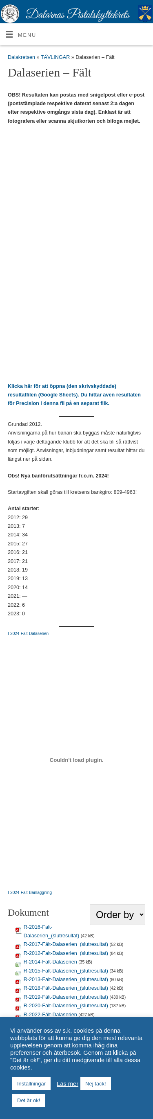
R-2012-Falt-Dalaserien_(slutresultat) (66, 953)
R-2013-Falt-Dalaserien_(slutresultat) (66, 979)
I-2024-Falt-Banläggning (30, 892)
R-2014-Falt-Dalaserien (50, 962)
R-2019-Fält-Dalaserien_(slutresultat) (66, 997)
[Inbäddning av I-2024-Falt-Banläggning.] (76, 760)
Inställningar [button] (31, 1084)
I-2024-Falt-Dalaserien (28, 633)
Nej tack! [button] (95, 1084)
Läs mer (67, 1084)
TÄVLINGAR (56, 57)
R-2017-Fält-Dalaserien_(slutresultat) (66, 944)
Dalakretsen (21, 57)
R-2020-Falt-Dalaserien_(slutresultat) (66, 1006)
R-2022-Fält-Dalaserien (50, 1015)
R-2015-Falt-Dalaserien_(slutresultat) (66, 971)
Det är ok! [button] (28, 1100)
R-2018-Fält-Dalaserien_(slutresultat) (66, 988)
